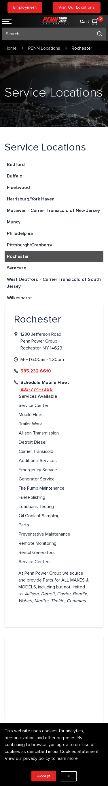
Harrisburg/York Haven (30, 199)
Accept (43, 776)
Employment (25, 7)
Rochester (18, 256)
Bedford (16, 164)
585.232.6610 (35, 371)
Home (11, 48)
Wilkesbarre (19, 298)
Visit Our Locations (76, 7)
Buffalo (14, 176)
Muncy (13, 222)
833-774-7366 (36, 389)
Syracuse (16, 268)
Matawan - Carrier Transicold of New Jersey (53, 210)
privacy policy (36, 758)
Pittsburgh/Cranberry (29, 245)
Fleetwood (18, 187)
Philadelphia (20, 233)
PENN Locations (44, 48)
